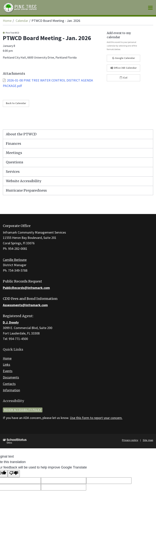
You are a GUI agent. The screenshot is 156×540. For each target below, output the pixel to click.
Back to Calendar (16, 103)
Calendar (22, 20)
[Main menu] (150, 7)
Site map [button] (148, 440)
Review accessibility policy (22, 410)
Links (6, 364)
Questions (14, 162)
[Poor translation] (14, 473)
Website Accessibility (23, 181)
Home (7, 20)
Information (11, 390)
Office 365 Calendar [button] (124, 67)
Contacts (9, 384)
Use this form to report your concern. (96, 418)
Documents (11, 377)
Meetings (14, 153)
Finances (13, 143)
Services (13, 171)
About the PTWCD (21, 134)
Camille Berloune (15, 259)
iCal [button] (123, 77)
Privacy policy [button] (130, 440)
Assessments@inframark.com (25, 305)
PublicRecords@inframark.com (26, 288)
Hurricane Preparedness (26, 190)
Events (7, 371)
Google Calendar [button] (123, 58)
